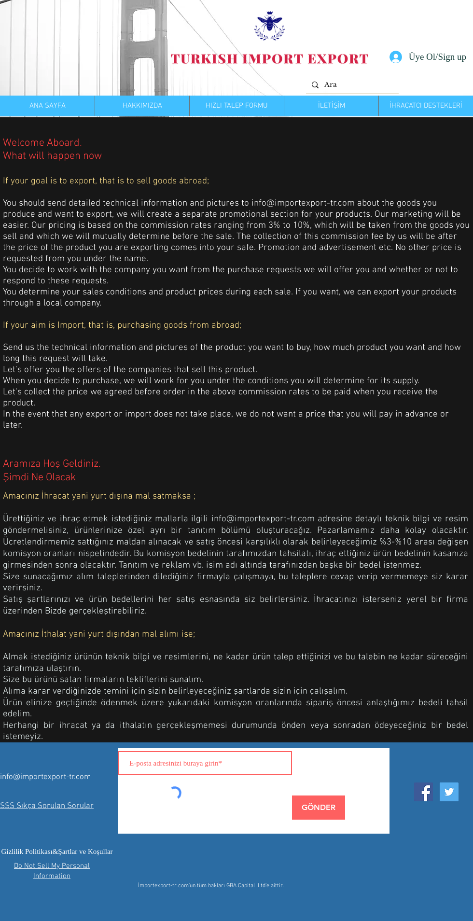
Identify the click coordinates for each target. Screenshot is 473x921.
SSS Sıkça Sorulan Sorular (47, 806)
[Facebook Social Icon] (423, 791)
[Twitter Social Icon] (449, 791)
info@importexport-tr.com (303, 203)
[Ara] (351, 85)
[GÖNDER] (318, 807)
